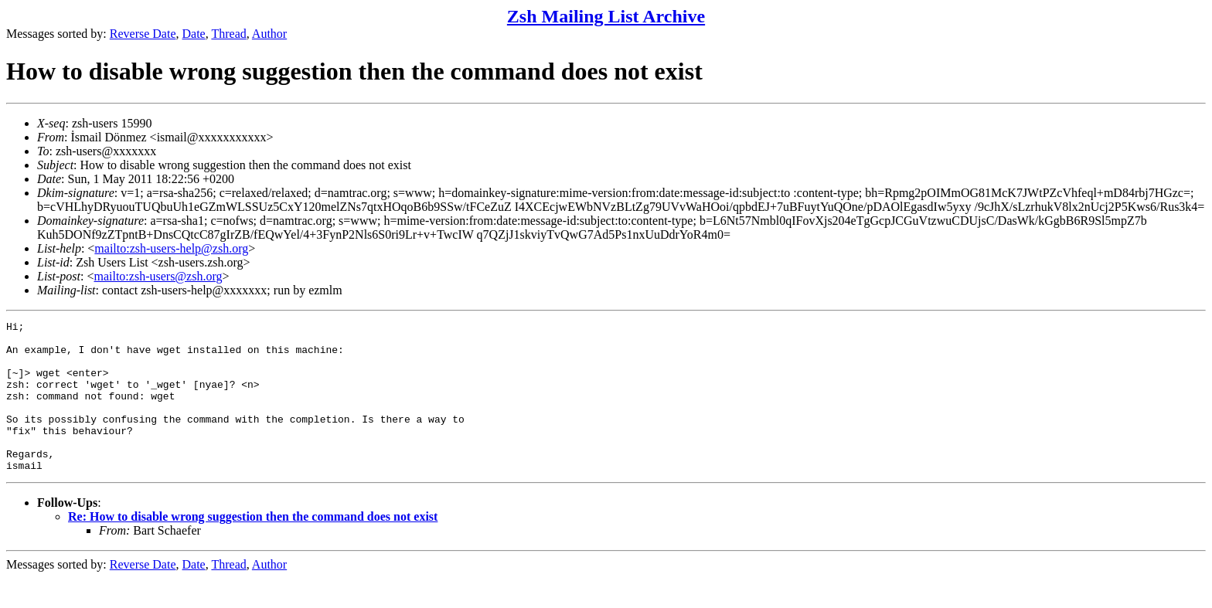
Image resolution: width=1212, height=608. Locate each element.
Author (269, 33)
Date (194, 33)
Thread (228, 33)
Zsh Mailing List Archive (606, 16)
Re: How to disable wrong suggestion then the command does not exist (252, 546)
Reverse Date (143, 33)
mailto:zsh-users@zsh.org (158, 276)
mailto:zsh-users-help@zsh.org (171, 248)
